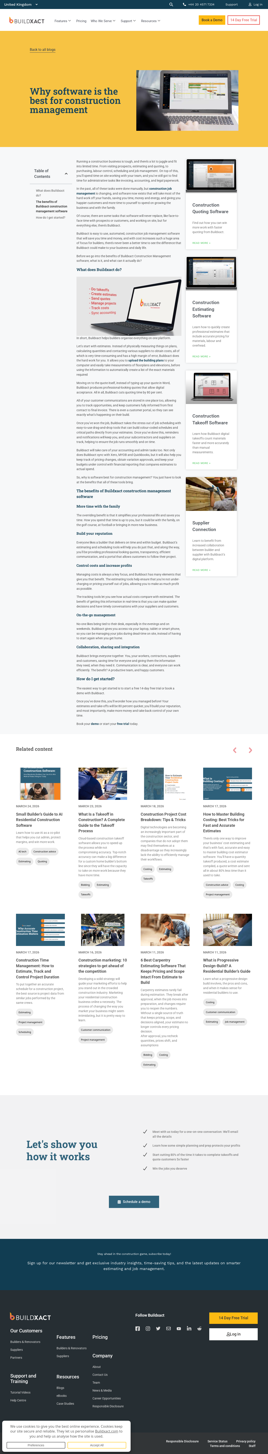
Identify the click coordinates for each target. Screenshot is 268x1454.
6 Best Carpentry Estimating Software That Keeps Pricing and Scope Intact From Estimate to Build (163, 971)
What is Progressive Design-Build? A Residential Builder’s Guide (226, 966)
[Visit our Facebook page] (137, 1329)
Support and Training (23, 1378)
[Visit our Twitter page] (158, 1329)
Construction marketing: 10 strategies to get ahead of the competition (102, 966)
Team (96, 1382)
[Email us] (168, 1329)
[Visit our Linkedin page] (189, 1329)
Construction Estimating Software (205, 308)
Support (231, 4)
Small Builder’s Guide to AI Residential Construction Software (39, 820)
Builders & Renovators (25, 1341)
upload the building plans (146, 360)
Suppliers (16, 1349)
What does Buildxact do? (50, 193)
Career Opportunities (106, 1398)
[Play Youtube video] (128, 306)
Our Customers (27, 1330)
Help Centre (18, 1400)
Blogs (60, 1388)
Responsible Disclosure (108, 1406)
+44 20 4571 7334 (199, 4)
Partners (16, 1357)
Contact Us (100, 1374)
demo (95, 724)
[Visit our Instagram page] (148, 1329)
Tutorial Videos (20, 1392)
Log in (256, 4)
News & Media (102, 1390)
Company (103, 1355)
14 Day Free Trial (243, 20)
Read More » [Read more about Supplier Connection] (201, 568)
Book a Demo (212, 20)
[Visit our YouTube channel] (179, 1329)
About (96, 1367)
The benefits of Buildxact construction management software (51, 206)
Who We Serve (103, 21)
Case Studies (65, 1403)
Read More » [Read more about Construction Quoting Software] (201, 242)
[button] (66, 173)
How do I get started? (50, 218)
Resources (150, 21)
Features (63, 21)
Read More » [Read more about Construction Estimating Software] (201, 355)
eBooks (62, 1395)
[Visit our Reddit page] (199, 1329)
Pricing (81, 21)
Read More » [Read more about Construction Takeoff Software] (201, 461)
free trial (123, 724)
